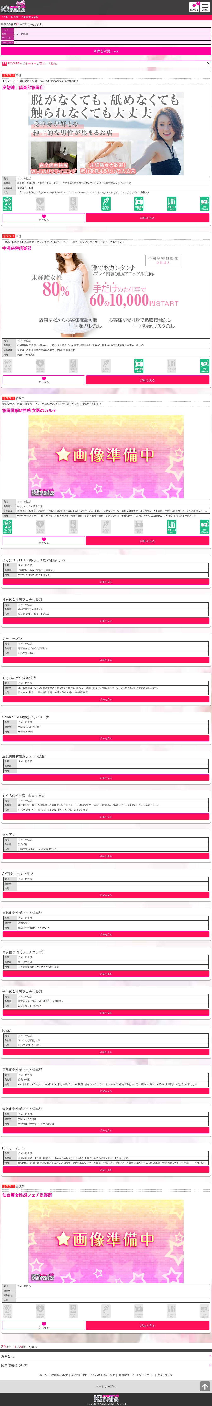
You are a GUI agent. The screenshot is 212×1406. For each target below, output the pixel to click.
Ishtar (6, 1030)
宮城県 (20, 1186)
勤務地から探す (59, 1375)
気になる (194, 6)
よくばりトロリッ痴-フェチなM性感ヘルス (34, 560)
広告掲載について (14, 1365)
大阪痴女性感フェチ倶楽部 (22, 1109)
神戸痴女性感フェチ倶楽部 (22, 599)
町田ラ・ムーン (13, 1148)
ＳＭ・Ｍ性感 (24, 178)
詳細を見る (147, 218)
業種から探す (79, 1375)
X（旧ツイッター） (143, 1375)
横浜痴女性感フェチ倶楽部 (22, 991)
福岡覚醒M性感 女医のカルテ (29, 410)
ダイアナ (9, 834)
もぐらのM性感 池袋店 (19, 678)
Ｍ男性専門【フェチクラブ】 (23, 952)
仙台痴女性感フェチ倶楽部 (27, 1195)
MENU (204, 7)
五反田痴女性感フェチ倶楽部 (23, 756)
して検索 (106, 51)
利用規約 (124, 1375)
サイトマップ (165, 1375)
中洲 (19, 75)
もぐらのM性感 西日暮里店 (23, 795)
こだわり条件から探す (102, 1375)
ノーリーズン (12, 638)
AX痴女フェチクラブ (17, 874)
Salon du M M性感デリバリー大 (25, 717)
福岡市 (20, 398)
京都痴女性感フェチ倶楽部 (22, 913)
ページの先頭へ (106, 1386)
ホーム (43, 1375)
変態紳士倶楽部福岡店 (23, 87)
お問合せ (7, 1356)
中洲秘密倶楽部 (16, 248)
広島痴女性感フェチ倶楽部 (22, 1070)
